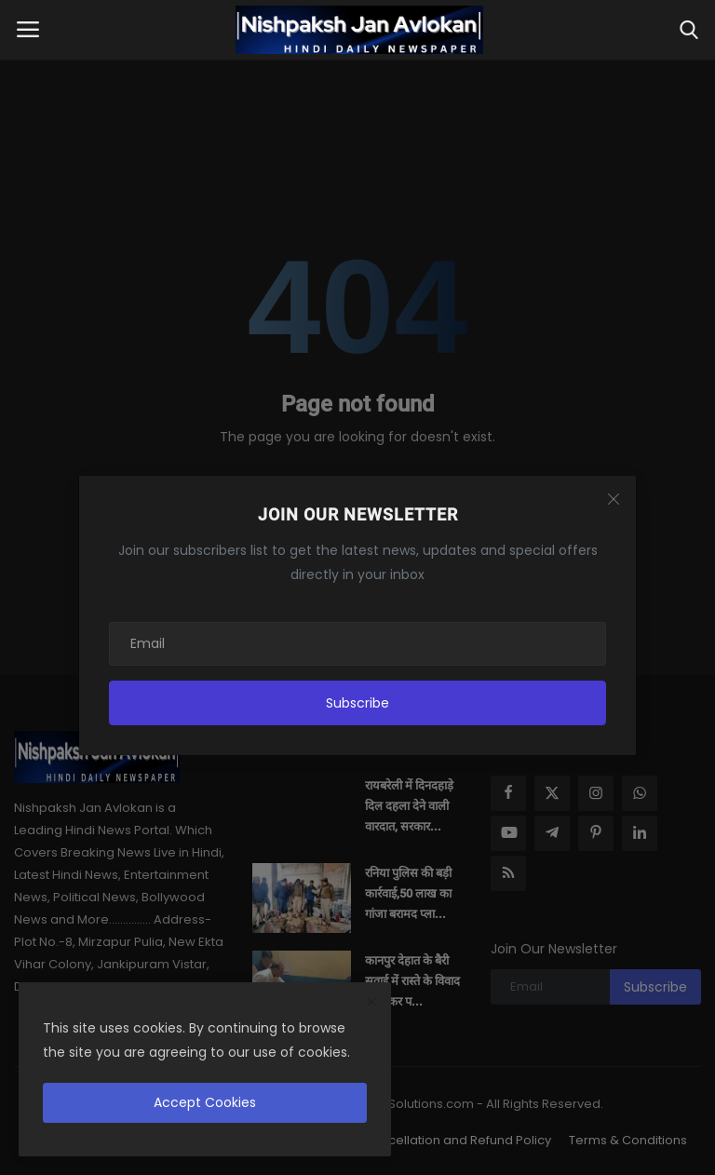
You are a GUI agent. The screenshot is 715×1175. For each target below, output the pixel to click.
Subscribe (357, 703)
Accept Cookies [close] (205, 1102)
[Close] (613, 499)
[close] (371, 1003)
